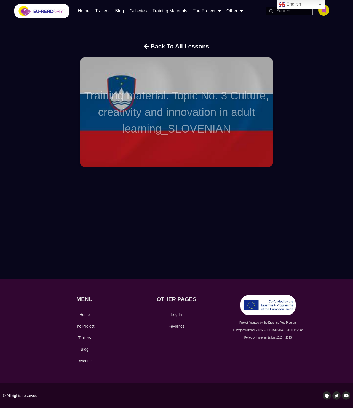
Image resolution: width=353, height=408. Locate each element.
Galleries (138, 11)
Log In (176, 314)
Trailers (102, 11)
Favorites (85, 361)
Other (234, 11)
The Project (207, 11)
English (290, 4)
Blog (119, 11)
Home (84, 11)
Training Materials (170, 11)
